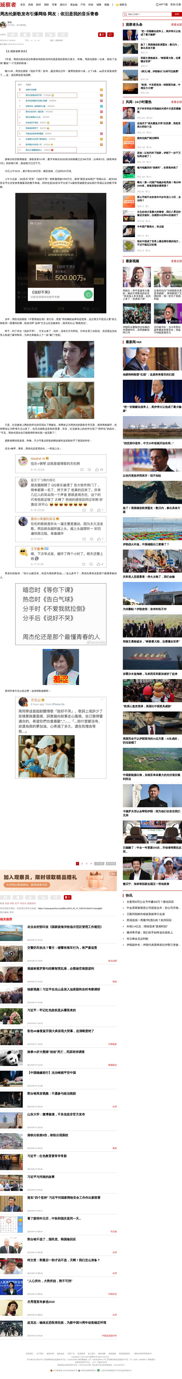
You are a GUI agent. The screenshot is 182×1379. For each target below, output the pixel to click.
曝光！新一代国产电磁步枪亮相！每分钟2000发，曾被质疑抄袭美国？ (159, 184)
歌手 (17, 903)
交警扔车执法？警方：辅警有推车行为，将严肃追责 (62, 948)
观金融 (74, 4)
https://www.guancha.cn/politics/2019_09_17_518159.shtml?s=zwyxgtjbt (70, 908)
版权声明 (50, 1354)
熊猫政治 (112, 1065)
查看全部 (176, 24)
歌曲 (7, 903)
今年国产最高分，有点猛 (150, 226)
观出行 (63, 4)
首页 (22, 4)
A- (32, 40)
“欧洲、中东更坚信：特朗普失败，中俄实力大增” (160, 86)
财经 (38, 4)
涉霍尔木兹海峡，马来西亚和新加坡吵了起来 (150, 674)
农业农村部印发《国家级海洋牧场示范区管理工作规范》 (65, 927)
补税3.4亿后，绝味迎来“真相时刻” (147, 926)
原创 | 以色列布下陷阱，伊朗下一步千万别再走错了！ (159, 154)
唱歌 (12, 903)
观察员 (121, 5)
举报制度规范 (124, 1354)
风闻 (30, 4)
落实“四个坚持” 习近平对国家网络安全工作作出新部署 (63, 1197)
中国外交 (112, 1294)
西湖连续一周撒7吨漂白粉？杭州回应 (149, 920)
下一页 (99, 863)
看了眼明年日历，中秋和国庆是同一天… (54, 1218)
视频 (106, 4)
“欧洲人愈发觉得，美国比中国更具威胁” (147, 706)
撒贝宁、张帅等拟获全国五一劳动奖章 (146, 884)
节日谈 (113, 1231)
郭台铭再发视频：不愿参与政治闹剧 (51, 1093)
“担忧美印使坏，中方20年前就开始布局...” (148, 443)
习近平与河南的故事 (41, 1177)
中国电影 (112, 1044)
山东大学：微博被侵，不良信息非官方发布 (56, 1114)
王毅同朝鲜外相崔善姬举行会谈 (146, 914)
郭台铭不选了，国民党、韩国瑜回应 (51, 1239)
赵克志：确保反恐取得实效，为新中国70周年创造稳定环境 (66, 1322)
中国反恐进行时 (109, 1335)
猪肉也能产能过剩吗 (148, 138)
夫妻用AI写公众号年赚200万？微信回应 (150, 901)
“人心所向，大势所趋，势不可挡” (49, 1281)
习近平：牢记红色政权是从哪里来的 (51, 1010)
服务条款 (60, 1354)
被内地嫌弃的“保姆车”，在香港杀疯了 (157, 167)
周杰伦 (23, 903)
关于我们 (40, 1354)
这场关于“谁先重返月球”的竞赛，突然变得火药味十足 (158, 125)
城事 (98, 4)
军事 (54, 4)
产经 (83, 4)
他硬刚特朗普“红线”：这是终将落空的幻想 (148, 374)
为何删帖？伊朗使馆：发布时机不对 (145, 609)
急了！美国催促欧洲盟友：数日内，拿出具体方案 (160, 46)
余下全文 (111, 863)
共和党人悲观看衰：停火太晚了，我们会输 (149, 576)
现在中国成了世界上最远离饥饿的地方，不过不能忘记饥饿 (159, 243)
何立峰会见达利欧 (137, 938)
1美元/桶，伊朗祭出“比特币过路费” (160, 71)
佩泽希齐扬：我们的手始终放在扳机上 (150, 932)
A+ (39, 40)
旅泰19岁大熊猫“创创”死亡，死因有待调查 (56, 1052)
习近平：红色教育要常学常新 (47, 1156)
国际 (46, 4)
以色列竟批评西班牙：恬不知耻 (142, 475)
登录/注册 (175, 4)
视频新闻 (31, 903)
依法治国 (112, 961)
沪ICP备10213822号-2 (35, 1359)
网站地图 (102, 1354)
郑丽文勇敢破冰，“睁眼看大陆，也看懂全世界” (160, 60)
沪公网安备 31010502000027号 (63, 1370)
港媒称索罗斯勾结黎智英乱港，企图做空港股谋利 (60, 968)
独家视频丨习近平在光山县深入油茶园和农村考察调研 (63, 989)
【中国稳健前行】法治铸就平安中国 (51, 1072)
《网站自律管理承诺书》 (143, 1354)
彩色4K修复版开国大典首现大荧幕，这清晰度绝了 (60, 1031)
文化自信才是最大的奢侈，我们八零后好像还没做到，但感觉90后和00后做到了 (159, 213)
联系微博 (81, 1354)
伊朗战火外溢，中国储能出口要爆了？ (146, 544)
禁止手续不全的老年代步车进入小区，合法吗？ (159, 199)
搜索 (177, 14)
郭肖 (10, 23)
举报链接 (112, 1354)
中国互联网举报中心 (87, 1370)
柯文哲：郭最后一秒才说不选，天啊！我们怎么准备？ (63, 1260)
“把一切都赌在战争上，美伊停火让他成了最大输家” (160, 33)
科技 (90, 4)
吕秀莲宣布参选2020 (41, 1302)
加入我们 (91, 1354)
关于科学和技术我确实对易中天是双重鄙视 (159, 110)
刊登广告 (71, 1354)
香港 (115, 981)
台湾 (115, 1106)
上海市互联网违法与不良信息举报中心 (114, 1370)
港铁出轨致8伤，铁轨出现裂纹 (47, 1135)
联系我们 (29, 1354)
